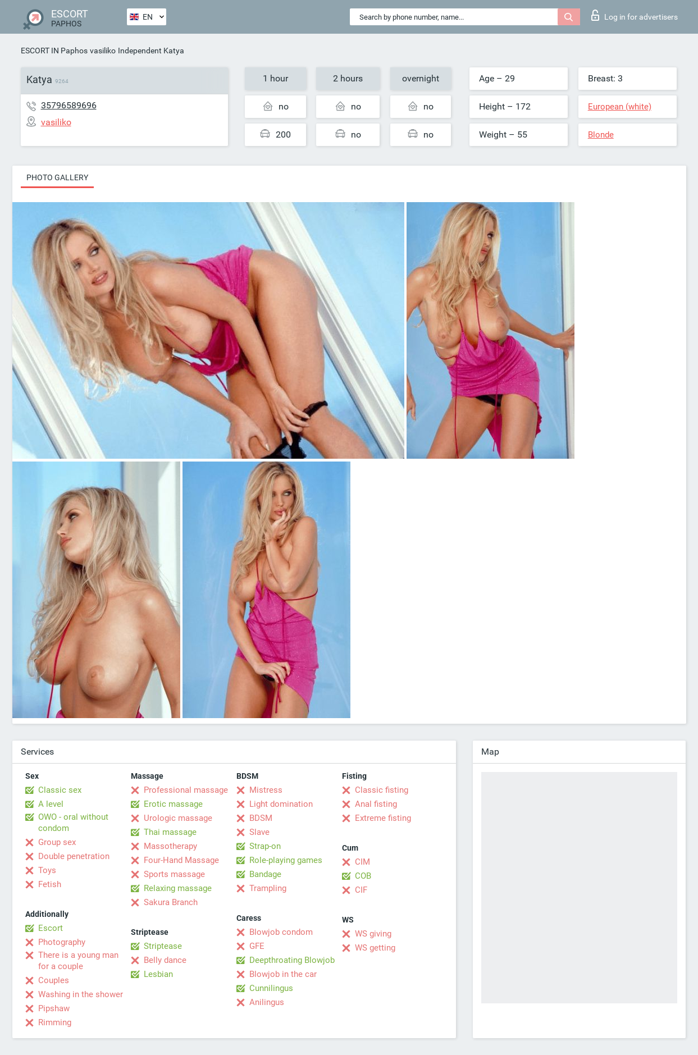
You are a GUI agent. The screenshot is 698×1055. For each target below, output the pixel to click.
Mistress (265, 790)
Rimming (54, 1022)
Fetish (49, 884)
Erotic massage (173, 804)
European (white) (619, 107)
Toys (47, 870)
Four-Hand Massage (181, 860)
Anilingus (266, 1002)
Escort (50, 928)
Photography (61, 942)
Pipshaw (54, 1008)
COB (363, 876)
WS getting (375, 948)
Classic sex (59, 790)
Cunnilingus (271, 988)
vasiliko (103, 50)
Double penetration (74, 856)
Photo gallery (57, 177)
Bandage (265, 874)
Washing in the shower (80, 994)
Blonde (601, 135)
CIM (362, 862)
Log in (634, 15)
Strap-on (265, 846)
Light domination (281, 804)
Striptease (163, 946)
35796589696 (69, 105)
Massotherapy (170, 846)
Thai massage (170, 832)
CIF (361, 890)
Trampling (267, 888)
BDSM (260, 818)
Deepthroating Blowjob (292, 960)
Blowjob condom (281, 932)
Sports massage (174, 874)
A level (50, 804)
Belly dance (165, 960)
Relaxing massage (178, 888)
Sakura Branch (171, 902)
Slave (259, 832)
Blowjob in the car (283, 974)
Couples (53, 980)
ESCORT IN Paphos (54, 50)
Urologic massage (178, 818)
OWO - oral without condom (73, 822)
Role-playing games (285, 860)
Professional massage (186, 790)
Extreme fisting (383, 818)
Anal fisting (376, 804)
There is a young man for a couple (78, 960)
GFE (256, 946)
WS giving (373, 934)
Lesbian (158, 974)
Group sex (57, 842)
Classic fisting (381, 790)
